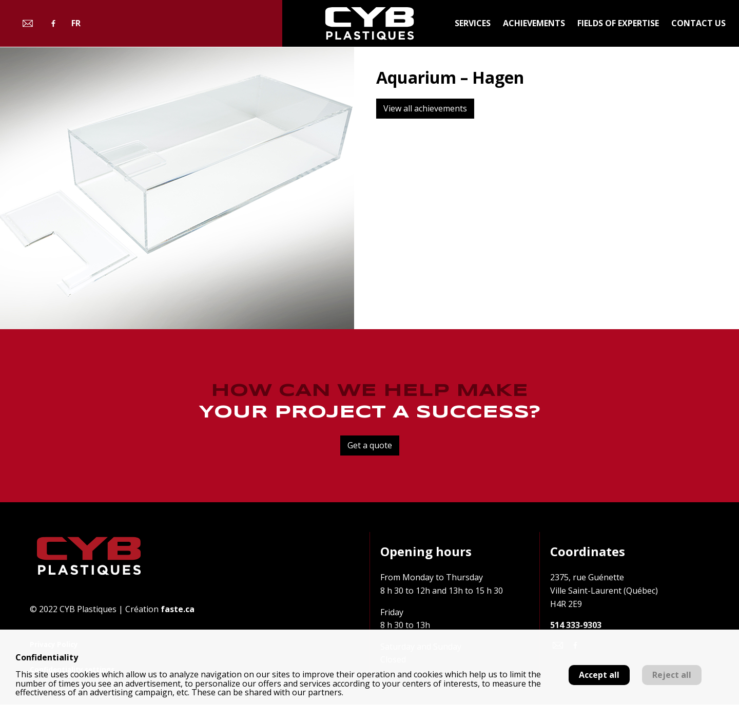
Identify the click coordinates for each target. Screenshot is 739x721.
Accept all (599, 674)
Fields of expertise (618, 23)
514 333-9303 (575, 625)
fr (76, 23)
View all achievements (425, 108)
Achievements (534, 23)
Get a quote (369, 445)
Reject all (671, 674)
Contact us (698, 23)
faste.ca (178, 609)
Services (473, 23)
